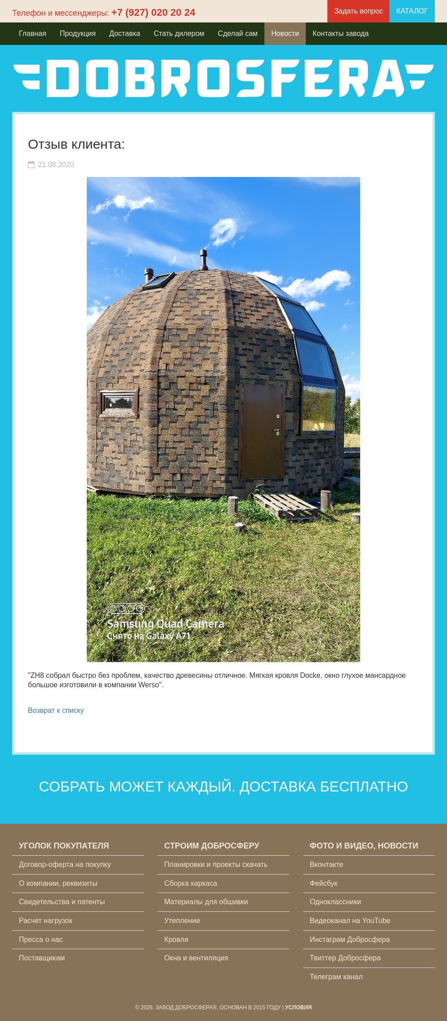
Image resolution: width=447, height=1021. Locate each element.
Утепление (182, 920)
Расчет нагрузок (45, 920)
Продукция (78, 33)
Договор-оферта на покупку (65, 864)
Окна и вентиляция (196, 958)
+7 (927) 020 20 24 (154, 12)
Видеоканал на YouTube (350, 920)
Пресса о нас (41, 939)
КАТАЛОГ (412, 11)
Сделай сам (238, 33)
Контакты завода (341, 33)
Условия (298, 1007)
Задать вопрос (358, 11)
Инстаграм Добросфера (350, 939)
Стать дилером (179, 33)
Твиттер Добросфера (345, 958)
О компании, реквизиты (58, 883)
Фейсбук (324, 883)
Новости (285, 33)
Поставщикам (42, 958)
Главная (32, 33)
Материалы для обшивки (206, 902)
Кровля (176, 939)
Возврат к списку (56, 710)
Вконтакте (327, 864)
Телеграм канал (336, 977)
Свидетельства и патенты (62, 902)
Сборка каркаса (190, 883)
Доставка (124, 33)
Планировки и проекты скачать (216, 864)
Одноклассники (335, 902)
